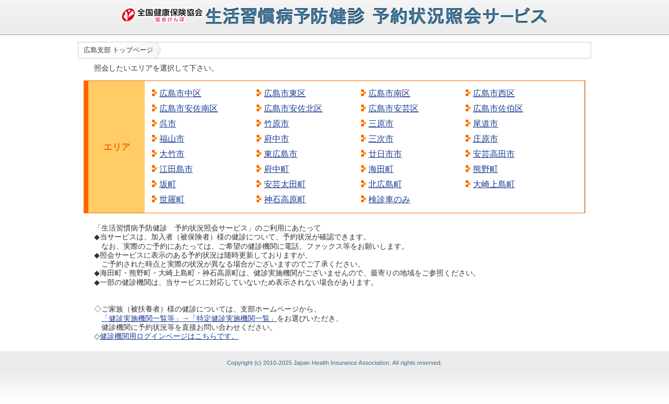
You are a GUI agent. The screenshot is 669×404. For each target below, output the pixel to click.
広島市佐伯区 (498, 108)
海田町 (381, 169)
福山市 (171, 138)
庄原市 (485, 138)
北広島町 (385, 184)
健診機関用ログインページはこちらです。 (169, 336)
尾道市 (485, 123)
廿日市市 (385, 153)
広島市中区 (180, 93)
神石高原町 (285, 199)
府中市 (276, 138)
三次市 (381, 138)
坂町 (167, 184)
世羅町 (171, 199)
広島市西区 (494, 93)
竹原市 (276, 123)
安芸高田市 (494, 153)
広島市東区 (285, 93)
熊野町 (485, 169)
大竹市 (171, 153)
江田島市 (176, 169)
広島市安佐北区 (293, 108)
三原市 (381, 123)
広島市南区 (389, 93)
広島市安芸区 (393, 108)
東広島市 (280, 153)
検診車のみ (389, 199)
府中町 (276, 169)
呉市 (167, 123)
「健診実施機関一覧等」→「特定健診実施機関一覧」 (189, 318)
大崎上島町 (494, 184)
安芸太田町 (285, 184)
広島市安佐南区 (188, 108)
